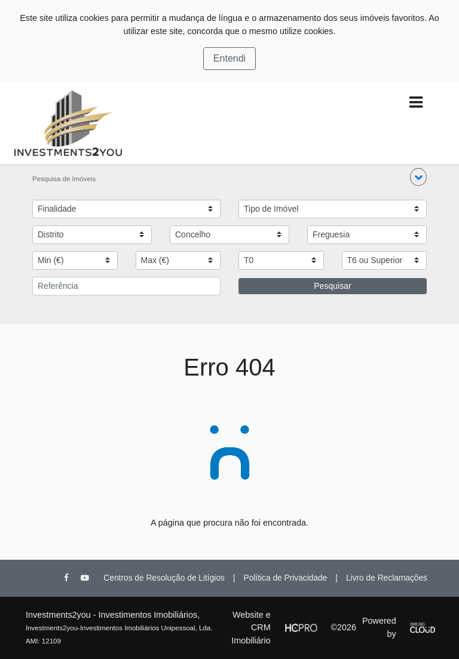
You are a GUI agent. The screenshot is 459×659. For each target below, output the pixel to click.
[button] (418, 177)
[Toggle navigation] (415, 102)
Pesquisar (332, 286)
